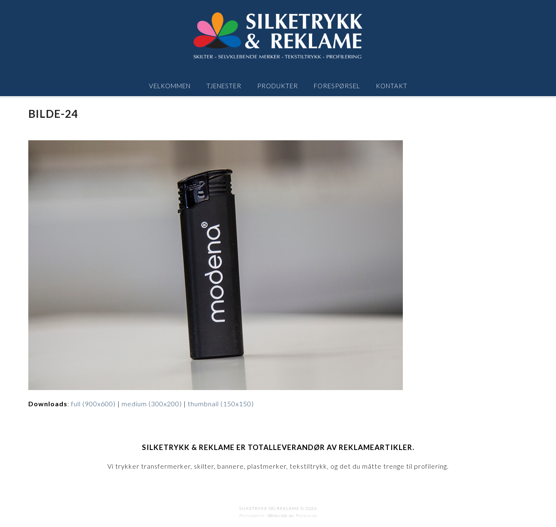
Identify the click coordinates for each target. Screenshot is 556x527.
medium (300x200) (152, 404)
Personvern (251, 515)
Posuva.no (306, 515)
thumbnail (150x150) (221, 404)
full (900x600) (93, 404)
